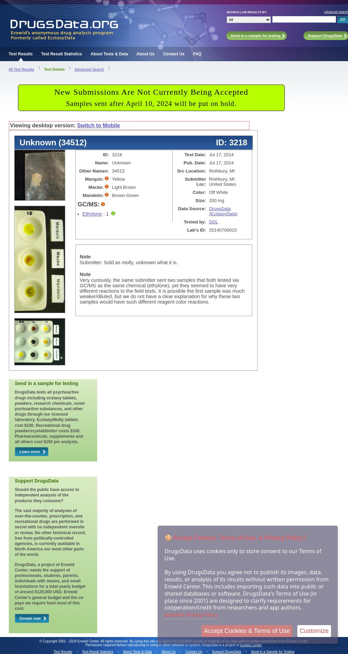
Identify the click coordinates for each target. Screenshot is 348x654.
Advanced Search (89, 69)
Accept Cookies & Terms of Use (247, 631)
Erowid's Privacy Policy (191, 614)
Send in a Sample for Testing (272, 652)
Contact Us (174, 54)
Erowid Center (251, 645)
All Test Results (21, 69)
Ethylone (92, 214)
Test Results (21, 54)
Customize (314, 631)
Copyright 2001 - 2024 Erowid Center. (71, 641)
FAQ (197, 54)
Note (85, 256)
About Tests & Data (109, 54)
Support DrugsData (226, 652)
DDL (213, 221)
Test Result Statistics (61, 54)
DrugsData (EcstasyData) (223, 211)
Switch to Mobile (98, 125)
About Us (145, 54)
